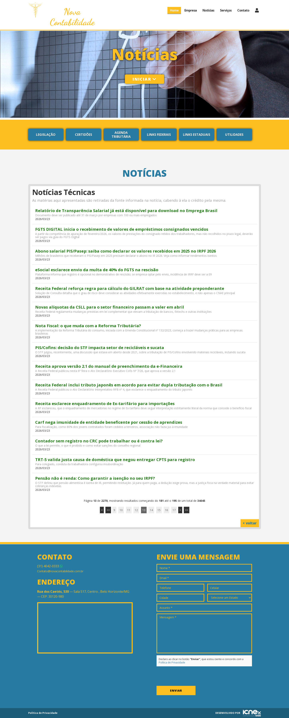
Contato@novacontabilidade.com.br (60, 571)
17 (174, 510)
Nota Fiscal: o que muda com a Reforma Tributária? (88, 326)
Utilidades (234, 134)
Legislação (45, 134)
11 (128, 510)
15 (159, 510)
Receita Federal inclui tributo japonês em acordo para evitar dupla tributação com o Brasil (128, 385)
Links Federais (159, 134)
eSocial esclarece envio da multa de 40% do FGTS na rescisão (96, 270)
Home (174, 10)
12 (136, 510)
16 (166, 510)
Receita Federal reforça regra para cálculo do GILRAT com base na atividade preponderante (129, 288)
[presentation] (187, 676)
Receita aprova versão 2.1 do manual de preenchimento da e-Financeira (108, 366)
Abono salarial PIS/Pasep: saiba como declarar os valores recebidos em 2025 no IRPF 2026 (125, 251)
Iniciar (144, 79)
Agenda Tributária (121, 134)
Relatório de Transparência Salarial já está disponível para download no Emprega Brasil (126, 210)
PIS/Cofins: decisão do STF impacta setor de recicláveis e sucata (99, 347)
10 (121, 510)
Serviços (226, 10)
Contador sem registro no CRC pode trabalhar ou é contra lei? (99, 441)
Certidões (83, 134)
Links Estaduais (196, 134)
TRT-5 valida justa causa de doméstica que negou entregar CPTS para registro (115, 459)
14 (151, 510)
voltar (250, 523)
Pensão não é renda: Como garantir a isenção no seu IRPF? (95, 478)
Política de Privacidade (172, 662)
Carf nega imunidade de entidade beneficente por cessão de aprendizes (108, 422)
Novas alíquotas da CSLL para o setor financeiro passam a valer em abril (109, 307)
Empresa (190, 10)
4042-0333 (50, 566)
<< (108, 510)
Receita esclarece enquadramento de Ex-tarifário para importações (105, 403)
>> (186, 510)
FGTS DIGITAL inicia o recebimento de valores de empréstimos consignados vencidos (121, 229)
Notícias (208, 10)
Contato (243, 10)
